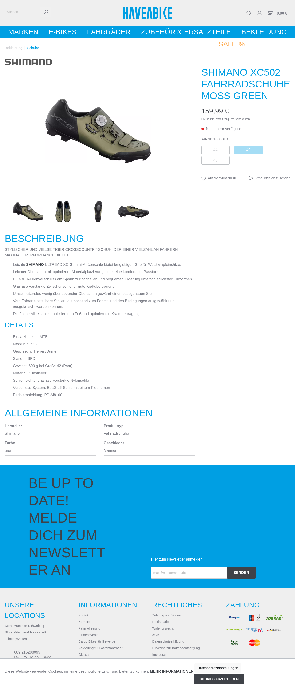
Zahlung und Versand (168, 615)
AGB (155, 635)
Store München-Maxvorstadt (25, 632)
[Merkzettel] (248, 12)
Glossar (84, 654)
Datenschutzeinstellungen (217, 668)
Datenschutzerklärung (168, 641)
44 (215, 150)
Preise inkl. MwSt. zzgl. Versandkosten (225, 119)
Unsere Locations (25, 610)
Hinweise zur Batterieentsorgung (176, 648)
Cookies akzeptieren (219, 679)
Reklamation (161, 622)
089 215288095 (27, 652)
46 (215, 160)
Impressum (160, 654)
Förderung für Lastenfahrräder (101, 648)
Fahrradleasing (89, 628)
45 (248, 150)
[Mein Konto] (259, 13)
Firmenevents (88, 635)
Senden (241, 573)
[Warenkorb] (277, 13)
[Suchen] (23, 12)
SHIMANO (35, 265)
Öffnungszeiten (16, 639)
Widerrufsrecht (163, 628)
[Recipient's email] (189, 573)
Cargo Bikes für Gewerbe (97, 641)
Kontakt (84, 615)
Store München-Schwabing (24, 626)
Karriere (84, 622)
